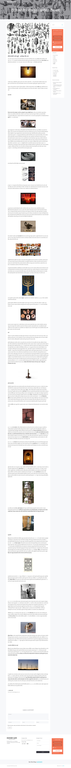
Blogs (47, 2)
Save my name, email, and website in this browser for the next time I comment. (22, 725)
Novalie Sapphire (56, 88)
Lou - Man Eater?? (56, 71)
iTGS (63, 765)
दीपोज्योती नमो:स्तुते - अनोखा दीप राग (18, 56)
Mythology (55, 59)
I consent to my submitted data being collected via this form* (57, 43)
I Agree (54, 747)
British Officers (55, 55)
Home (42, 2)
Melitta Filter (55, 73)
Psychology (55, 60)
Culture (54, 56)
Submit (10, 727)
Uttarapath (55, 74)
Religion (54, 62)
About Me (59, 2)
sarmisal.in (39, 762)
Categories (52, 2)
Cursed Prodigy (55, 70)
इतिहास (54, 63)
